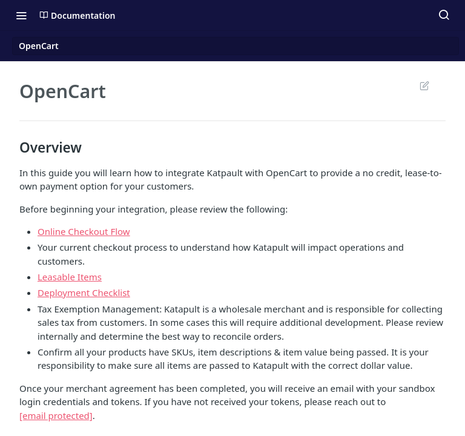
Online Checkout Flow (84, 231)
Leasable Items (70, 277)
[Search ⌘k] (444, 15)
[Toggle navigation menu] (21, 15)
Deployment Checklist (84, 292)
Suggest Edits (424, 85)
